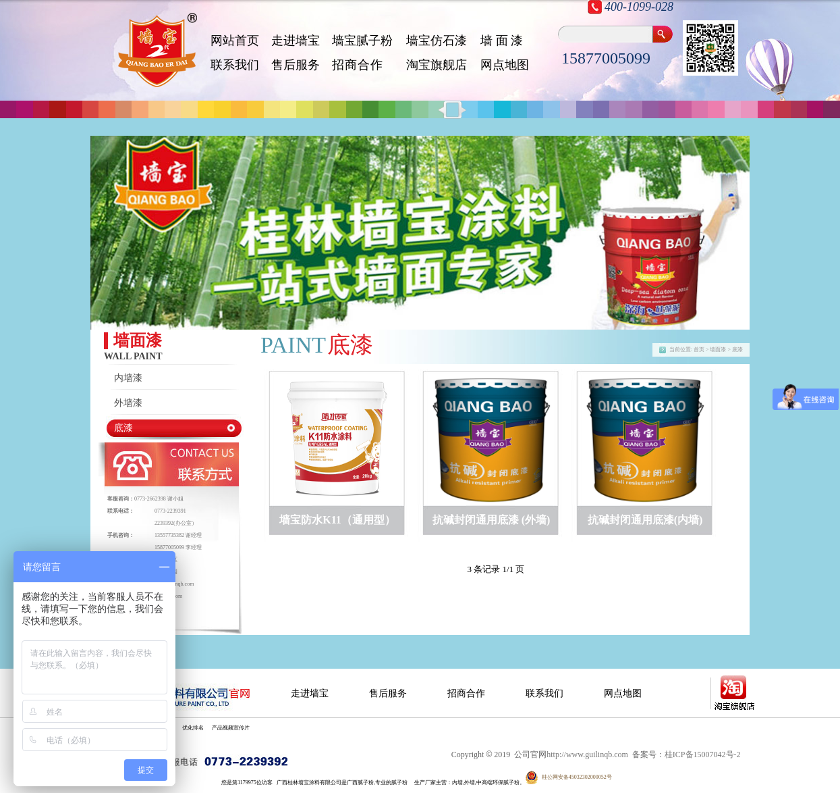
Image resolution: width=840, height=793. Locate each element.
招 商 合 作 (356, 65)
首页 (699, 350)
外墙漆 (128, 403)
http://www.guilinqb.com (587, 754)
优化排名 (193, 728)
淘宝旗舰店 (436, 65)
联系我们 (235, 65)
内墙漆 (128, 378)
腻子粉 (399, 782)
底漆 (123, 428)
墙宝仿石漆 (436, 40)
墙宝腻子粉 (362, 40)
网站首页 (235, 40)
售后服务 (295, 65)
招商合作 (466, 693)
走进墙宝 (295, 40)
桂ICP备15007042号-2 (703, 754)
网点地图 (504, 65)
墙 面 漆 (501, 40)
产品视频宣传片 (231, 728)
